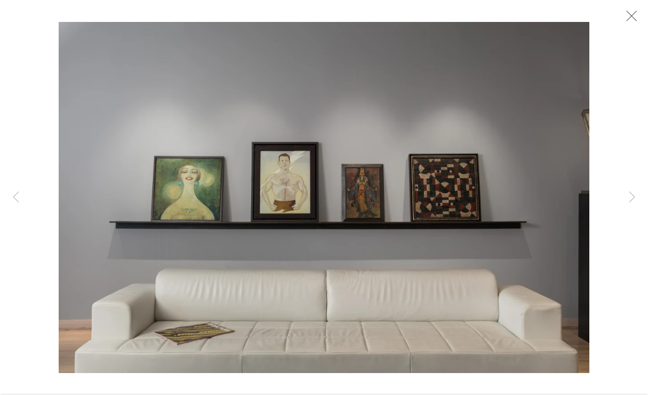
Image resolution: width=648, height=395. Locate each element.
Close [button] (629, 19)
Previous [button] (16, 197)
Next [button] (632, 197)
